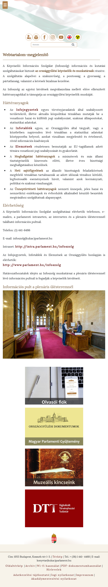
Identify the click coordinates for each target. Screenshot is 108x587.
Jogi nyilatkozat (62, 575)
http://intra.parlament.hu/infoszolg (44, 246)
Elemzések (23, 146)
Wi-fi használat (48, 565)
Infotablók (24, 128)
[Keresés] (73, 44)
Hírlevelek (54, 569)
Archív (30, 565)
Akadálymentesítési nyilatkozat (54, 578)
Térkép (58, 556)
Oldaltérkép (14, 565)
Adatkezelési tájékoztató (31, 575)
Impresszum (84, 575)
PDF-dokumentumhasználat (81, 565)
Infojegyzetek (27, 109)
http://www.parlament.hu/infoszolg (32, 265)
